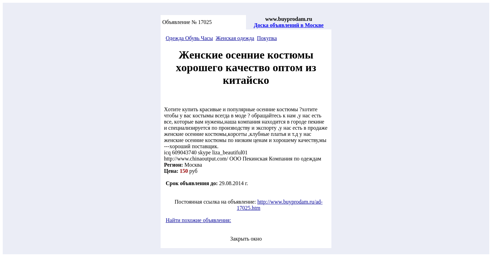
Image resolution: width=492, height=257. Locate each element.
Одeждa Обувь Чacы (189, 38)
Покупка (267, 38)
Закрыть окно (246, 239)
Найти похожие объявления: (198, 220)
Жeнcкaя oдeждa (235, 38)
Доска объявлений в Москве (289, 25)
